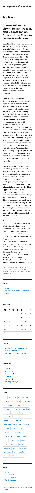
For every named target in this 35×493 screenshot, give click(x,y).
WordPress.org (10, 480)
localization (16, 271)
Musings (18, 267)
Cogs (24, 401)
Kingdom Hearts (16, 421)
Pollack (22, 271)
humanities (7, 417)
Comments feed (10, 477)
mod (13, 428)
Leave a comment (9, 273)
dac (29, 401)
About (7, 288)
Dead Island (7, 405)
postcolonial (14, 440)
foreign (18, 409)
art (27, 397)
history (22, 413)
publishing (25, 440)
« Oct (5, 333)
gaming (26, 409)
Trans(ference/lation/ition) (18, 6)
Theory (24, 267)
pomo (5, 440)
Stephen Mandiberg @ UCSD (15, 353)
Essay (7, 369)
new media (7, 436)
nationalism (7, 432)
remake (22, 444)
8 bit (5, 397)
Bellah (11, 269)
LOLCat (26, 425)
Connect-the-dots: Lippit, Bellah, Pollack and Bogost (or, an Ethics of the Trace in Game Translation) (17, 32)
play (24, 436)
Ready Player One (10, 444)
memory (6, 428)
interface (27, 417)
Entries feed (9, 475)
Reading (8, 376)
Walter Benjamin (17, 456)
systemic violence (9, 452)
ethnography (8, 409)
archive (21, 397)
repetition (7, 448)
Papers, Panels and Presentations (17, 291)
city (18, 401)
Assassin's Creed (9, 401)
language (5, 271)
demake (17, 405)
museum (21, 428)
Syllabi (7, 293)
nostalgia (17, 436)
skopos (15, 448)
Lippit (10, 271)
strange (23, 448)
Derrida (21, 269)
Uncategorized (10, 382)
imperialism (18, 417)
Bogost (16, 269)
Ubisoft (6, 456)
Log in (7, 472)
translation (28, 271)
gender (6, 413)
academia (6, 269)
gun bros (14, 413)
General (8, 371)
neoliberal (18, 432)
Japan (26, 269)
